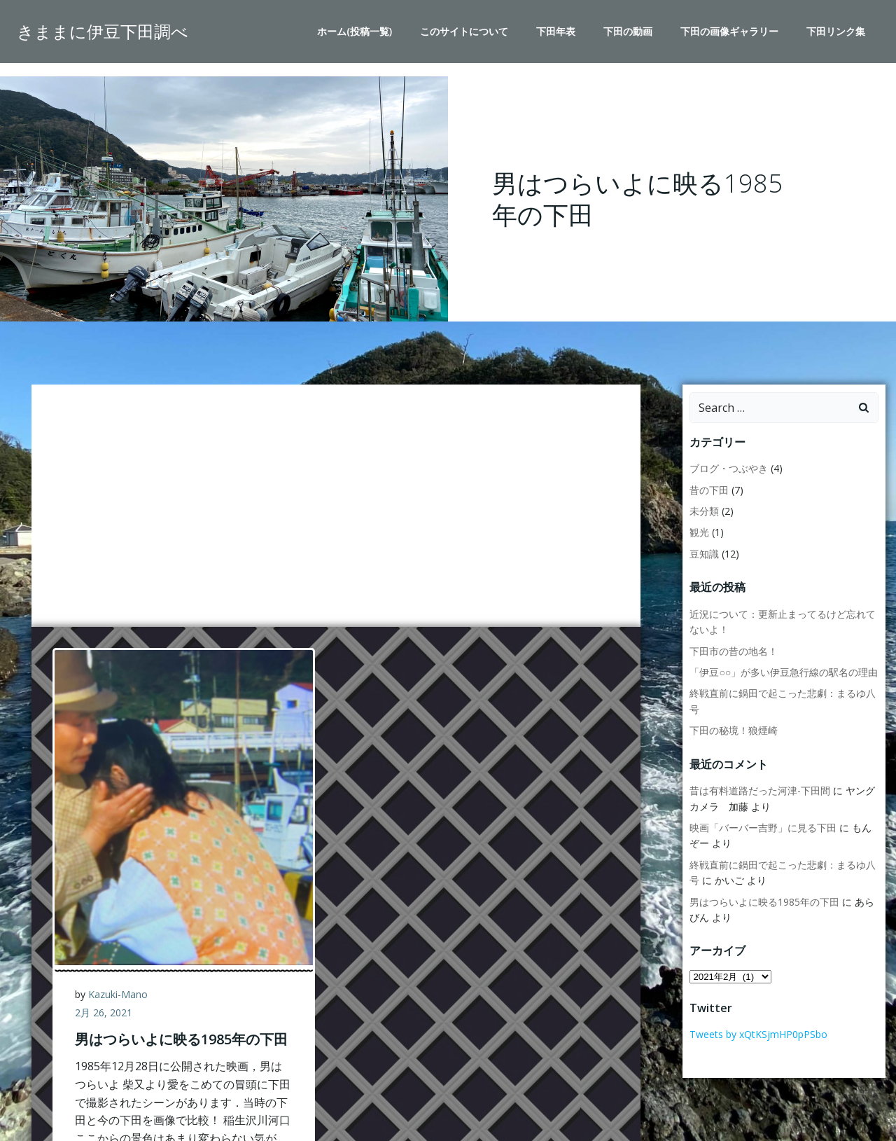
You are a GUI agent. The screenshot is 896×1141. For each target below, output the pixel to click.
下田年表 (555, 32)
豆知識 (704, 553)
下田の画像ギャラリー (729, 32)
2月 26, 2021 (104, 1012)
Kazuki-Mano (118, 995)
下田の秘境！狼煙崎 (734, 730)
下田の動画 (627, 32)
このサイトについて (464, 32)
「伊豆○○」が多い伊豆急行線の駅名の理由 (784, 672)
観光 (699, 532)
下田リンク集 (835, 32)
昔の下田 (709, 490)
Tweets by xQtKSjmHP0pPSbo (758, 1034)
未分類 (704, 511)
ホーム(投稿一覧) (354, 32)
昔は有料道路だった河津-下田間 (760, 790)
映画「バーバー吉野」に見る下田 (763, 827)
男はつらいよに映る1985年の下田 (764, 901)
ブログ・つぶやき (729, 469)
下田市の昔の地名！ (734, 651)
